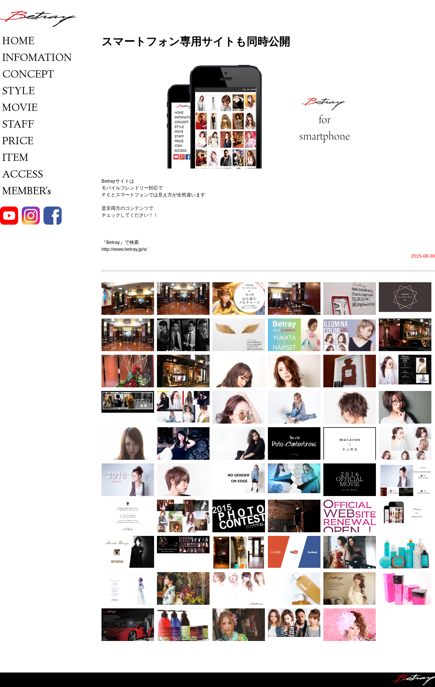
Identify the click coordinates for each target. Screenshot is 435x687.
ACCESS (21, 175)
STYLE (17, 91)
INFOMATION (36, 58)
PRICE (17, 141)
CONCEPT (27, 75)
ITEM (14, 158)
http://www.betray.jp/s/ (124, 249)
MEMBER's (25, 191)
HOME (17, 41)
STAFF (17, 125)
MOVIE (19, 108)
